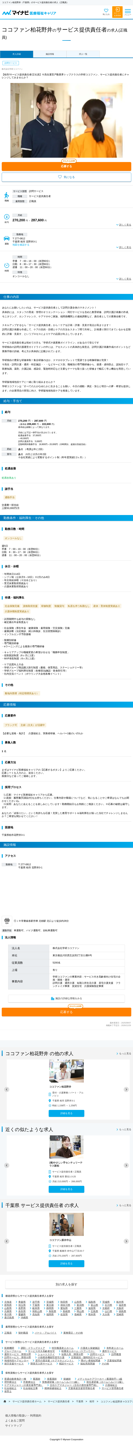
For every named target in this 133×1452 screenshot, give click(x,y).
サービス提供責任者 (59, 1401)
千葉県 (79, 1401)
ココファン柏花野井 (111, 1401)
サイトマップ (13, 1425)
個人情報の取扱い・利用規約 (23, 1415)
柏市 (92, 1401)
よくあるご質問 (15, 1420)
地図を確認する (20, 244)
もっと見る (125, 1053)
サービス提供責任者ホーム (27, 1401)
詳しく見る (125, 224)
